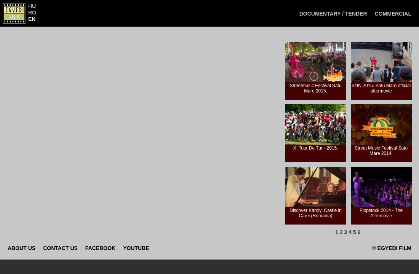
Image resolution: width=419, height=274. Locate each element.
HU (32, 6)
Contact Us (60, 248)
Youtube (136, 248)
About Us (21, 248)
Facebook (100, 248)
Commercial (393, 14)
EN (31, 19)
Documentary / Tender (333, 14)
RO (32, 13)
